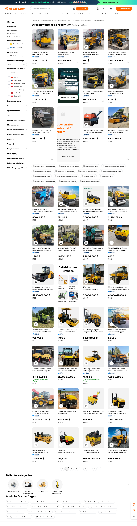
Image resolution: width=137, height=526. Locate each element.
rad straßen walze (106, 176)
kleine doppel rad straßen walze (65, 176)
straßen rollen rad (88, 176)
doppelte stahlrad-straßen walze (19, 517)
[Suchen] (82, 8)
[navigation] (17, 245)
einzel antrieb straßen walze (65, 512)
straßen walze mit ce (108, 512)
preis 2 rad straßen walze (87, 171)
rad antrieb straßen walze (71, 502)
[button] (73, 8)
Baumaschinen (45, 20)
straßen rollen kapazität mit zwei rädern (99, 502)
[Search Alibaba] (52, 8)
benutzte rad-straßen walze (111, 171)
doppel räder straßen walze (69, 166)
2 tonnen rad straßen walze (17, 502)
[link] (134, 504)
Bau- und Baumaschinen (62, 20)
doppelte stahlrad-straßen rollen (73, 507)
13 (94, 469)
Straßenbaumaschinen (83, 20)
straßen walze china (87, 512)
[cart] (104, 9)
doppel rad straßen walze (64, 171)
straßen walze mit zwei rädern (44, 166)
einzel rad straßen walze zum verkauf (45, 502)
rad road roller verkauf (67, 181)
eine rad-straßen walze (41, 176)
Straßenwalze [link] (99, 20)
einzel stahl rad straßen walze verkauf (44, 507)
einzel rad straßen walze (42, 171)
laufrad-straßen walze (15, 512)
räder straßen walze (90, 166)
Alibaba (34, 20)
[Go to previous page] (63, 469)
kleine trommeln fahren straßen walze (103, 507)
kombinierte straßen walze (17, 507)
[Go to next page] (99, 469)
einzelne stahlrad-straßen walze (39, 512)
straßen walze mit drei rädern (113, 166)
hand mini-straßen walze (44, 517)
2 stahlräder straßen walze (90, 181)
